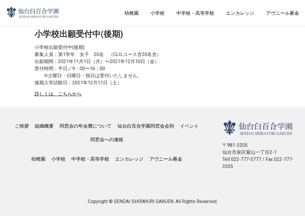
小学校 (157, 13)
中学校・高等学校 (195, 13)
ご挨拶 (22, 126)
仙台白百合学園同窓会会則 (145, 126)
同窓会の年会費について (85, 126)
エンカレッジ (240, 13)
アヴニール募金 (282, 13)
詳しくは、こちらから (58, 94)
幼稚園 (131, 13)
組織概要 (44, 126)
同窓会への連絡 (106, 139)
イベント (189, 126)
